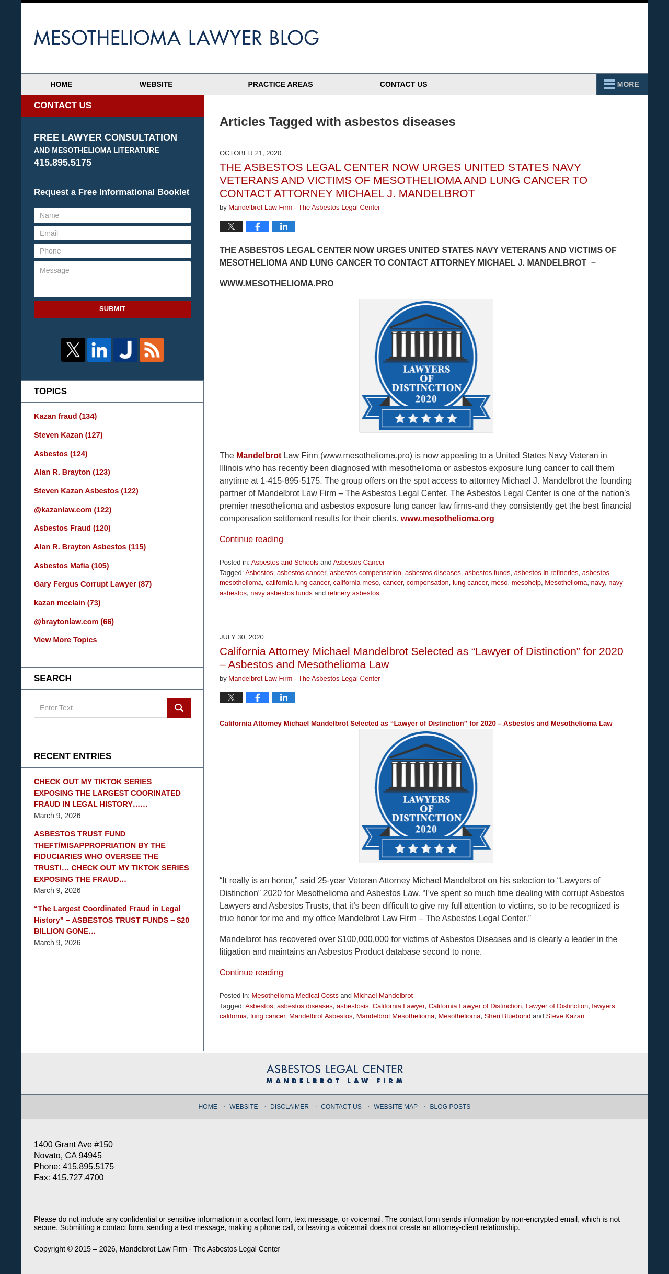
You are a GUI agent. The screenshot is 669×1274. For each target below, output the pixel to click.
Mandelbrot (258, 455)
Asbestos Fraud (71, 526)
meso (499, 583)
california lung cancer (297, 583)
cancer (392, 583)
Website (172, 84)
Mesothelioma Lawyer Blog (176, 37)
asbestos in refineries (546, 573)
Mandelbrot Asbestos (320, 1016)
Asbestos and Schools (285, 562)
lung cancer (470, 583)
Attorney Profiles (303, 84)
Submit (112, 309)
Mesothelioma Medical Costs (294, 996)
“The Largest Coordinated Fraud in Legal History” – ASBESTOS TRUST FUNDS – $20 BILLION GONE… (109, 912)
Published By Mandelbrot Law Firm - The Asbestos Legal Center (572, 38)
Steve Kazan (565, 1016)
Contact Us (581, 84)
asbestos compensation (365, 573)
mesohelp (526, 583)
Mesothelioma (566, 583)
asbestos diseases (433, 573)
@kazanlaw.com (71, 507)
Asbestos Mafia (70, 562)
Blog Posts (448, 1104)
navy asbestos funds (281, 593)
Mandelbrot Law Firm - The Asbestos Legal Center (201, 1249)
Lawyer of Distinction (556, 1006)
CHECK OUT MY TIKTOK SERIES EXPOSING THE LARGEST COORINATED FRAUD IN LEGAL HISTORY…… (111, 788)
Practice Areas (450, 84)
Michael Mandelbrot (383, 996)
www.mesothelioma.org (447, 518)
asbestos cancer (301, 573)
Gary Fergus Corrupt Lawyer (91, 581)
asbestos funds (487, 573)
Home (69, 84)
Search (179, 704)
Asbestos (259, 573)
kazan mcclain (66, 599)
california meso (356, 583)
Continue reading (251, 539)
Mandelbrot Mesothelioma (395, 1016)
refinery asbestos (353, 593)
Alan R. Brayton (71, 471)
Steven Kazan (67, 434)
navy (598, 583)
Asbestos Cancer (359, 562)
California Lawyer (399, 1006)
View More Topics (64, 636)
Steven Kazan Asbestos (84, 489)
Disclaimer (291, 1104)
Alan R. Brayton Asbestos (88, 544)
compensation (428, 583)
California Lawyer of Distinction (475, 1006)
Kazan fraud (64, 416)
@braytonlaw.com (73, 617)
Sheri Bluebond (508, 1016)
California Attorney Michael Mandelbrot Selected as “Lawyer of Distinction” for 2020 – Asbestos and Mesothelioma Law (416, 791)
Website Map (395, 1104)
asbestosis (352, 1006)
